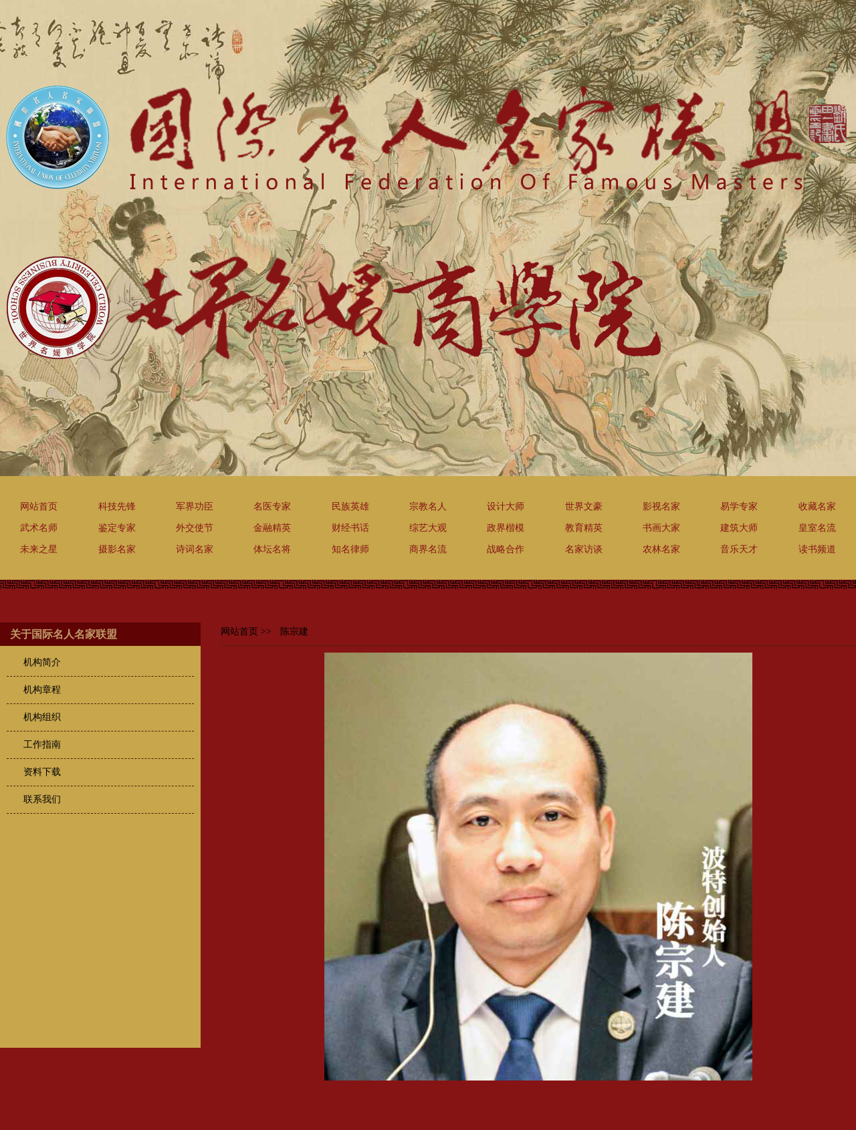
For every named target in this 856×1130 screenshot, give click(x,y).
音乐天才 (739, 549)
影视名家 (661, 506)
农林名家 (661, 549)
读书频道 (817, 549)
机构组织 (42, 717)
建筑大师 (739, 528)
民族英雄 (350, 506)
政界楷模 (505, 528)
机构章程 (42, 690)
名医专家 (272, 506)
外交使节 (194, 528)
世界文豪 (584, 506)
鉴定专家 (117, 528)
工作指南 (42, 745)
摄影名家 (117, 549)
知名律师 (350, 549)
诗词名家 (194, 549)
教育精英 (584, 528)
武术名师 (39, 528)
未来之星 (39, 549)
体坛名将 (272, 549)
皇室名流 (817, 528)
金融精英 (272, 528)
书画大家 (661, 528)
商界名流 (428, 549)
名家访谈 (584, 549)
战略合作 (505, 549)
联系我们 (42, 799)
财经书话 (350, 528)
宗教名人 (428, 506)
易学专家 (739, 506)
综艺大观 (428, 528)
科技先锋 (117, 506)
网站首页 (39, 506)
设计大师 (505, 506)
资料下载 (42, 772)
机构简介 (42, 662)
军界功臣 (194, 506)
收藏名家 (817, 506)
